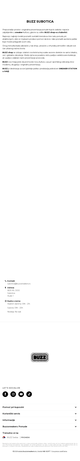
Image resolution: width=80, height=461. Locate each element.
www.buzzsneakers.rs (27, 451)
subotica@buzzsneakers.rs (18, 284)
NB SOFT (47, 451)
